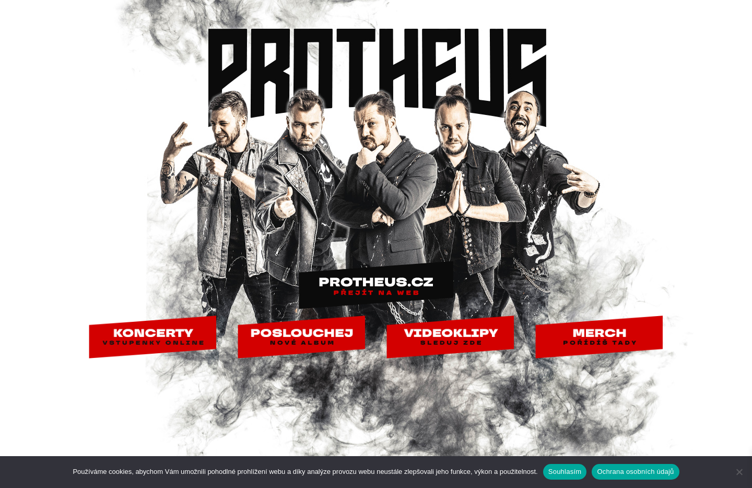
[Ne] (739, 472)
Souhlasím (565, 471)
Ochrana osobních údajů (635, 471)
